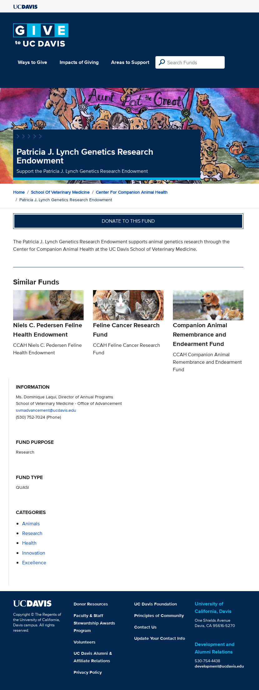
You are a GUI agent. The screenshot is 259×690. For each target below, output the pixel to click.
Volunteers (84, 642)
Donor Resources (91, 604)
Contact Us (145, 627)
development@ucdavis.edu (219, 666)
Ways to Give (32, 62)
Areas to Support (130, 62)
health (29, 543)
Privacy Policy (88, 672)
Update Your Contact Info (159, 638)
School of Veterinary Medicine (60, 192)
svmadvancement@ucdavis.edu (46, 410)
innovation (33, 552)
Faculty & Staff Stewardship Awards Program (94, 623)
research (32, 533)
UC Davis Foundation (155, 604)
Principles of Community (159, 615)
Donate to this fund (128, 221)
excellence (34, 562)
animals (31, 523)
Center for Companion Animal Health (132, 192)
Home (19, 192)
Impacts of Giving (79, 62)
